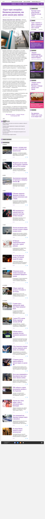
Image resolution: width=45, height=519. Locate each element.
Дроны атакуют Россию (17, 1)
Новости (17, 4)
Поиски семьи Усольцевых (38, 1)
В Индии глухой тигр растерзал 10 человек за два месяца (19, 324)
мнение (33, 20)
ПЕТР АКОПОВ (33, 29)
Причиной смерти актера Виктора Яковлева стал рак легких (36, 13)
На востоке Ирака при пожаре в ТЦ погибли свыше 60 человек (18, 280)
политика (34, 50)
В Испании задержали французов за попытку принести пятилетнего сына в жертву (20, 207)
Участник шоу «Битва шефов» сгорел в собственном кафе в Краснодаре (18, 460)
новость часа (34, 8)
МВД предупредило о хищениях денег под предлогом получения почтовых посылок (18, 224)
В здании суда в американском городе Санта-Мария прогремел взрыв (19, 340)
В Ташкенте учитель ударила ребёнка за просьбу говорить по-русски (20, 407)
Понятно (39, 511)
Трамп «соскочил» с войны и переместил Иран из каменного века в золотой (36, 25)
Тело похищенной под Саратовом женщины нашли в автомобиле (20, 486)
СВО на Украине (27, 1)
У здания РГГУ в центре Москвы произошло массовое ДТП (19, 354)
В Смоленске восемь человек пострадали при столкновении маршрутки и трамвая (20, 296)
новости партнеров (7, 139)
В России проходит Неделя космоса (9, 134)
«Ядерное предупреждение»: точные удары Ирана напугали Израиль (36, 55)
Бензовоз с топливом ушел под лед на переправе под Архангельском (20, 149)
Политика (33, 71)
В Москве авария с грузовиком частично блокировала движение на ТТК (20, 380)
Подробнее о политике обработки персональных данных (24, 512)
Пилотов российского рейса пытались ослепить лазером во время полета (20, 241)
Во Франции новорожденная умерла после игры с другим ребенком (19, 266)
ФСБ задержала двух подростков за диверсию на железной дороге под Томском (36, 45)
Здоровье (33, 102)
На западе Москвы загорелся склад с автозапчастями (17, 499)
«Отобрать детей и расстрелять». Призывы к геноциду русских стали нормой (36, 86)
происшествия (6, 142)
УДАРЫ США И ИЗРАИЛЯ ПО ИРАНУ (36, 59)
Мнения (28, 4)
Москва (4, 19)
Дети (4, 118)
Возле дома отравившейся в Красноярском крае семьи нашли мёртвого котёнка (20, 433)
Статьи (23, 4)
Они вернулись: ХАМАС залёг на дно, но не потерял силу (36, 114)
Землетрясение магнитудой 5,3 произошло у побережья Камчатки (20, 179)
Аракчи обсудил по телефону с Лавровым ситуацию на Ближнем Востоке (36, 75)
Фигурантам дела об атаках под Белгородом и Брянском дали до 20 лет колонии (20, 164)
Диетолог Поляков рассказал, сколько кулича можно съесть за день (37, 105)
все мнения (40, 29)
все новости (33, 17)
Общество (33, 41)
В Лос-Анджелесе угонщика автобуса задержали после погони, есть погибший (20, 394)
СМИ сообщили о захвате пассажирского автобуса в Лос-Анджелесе (19, 446)
